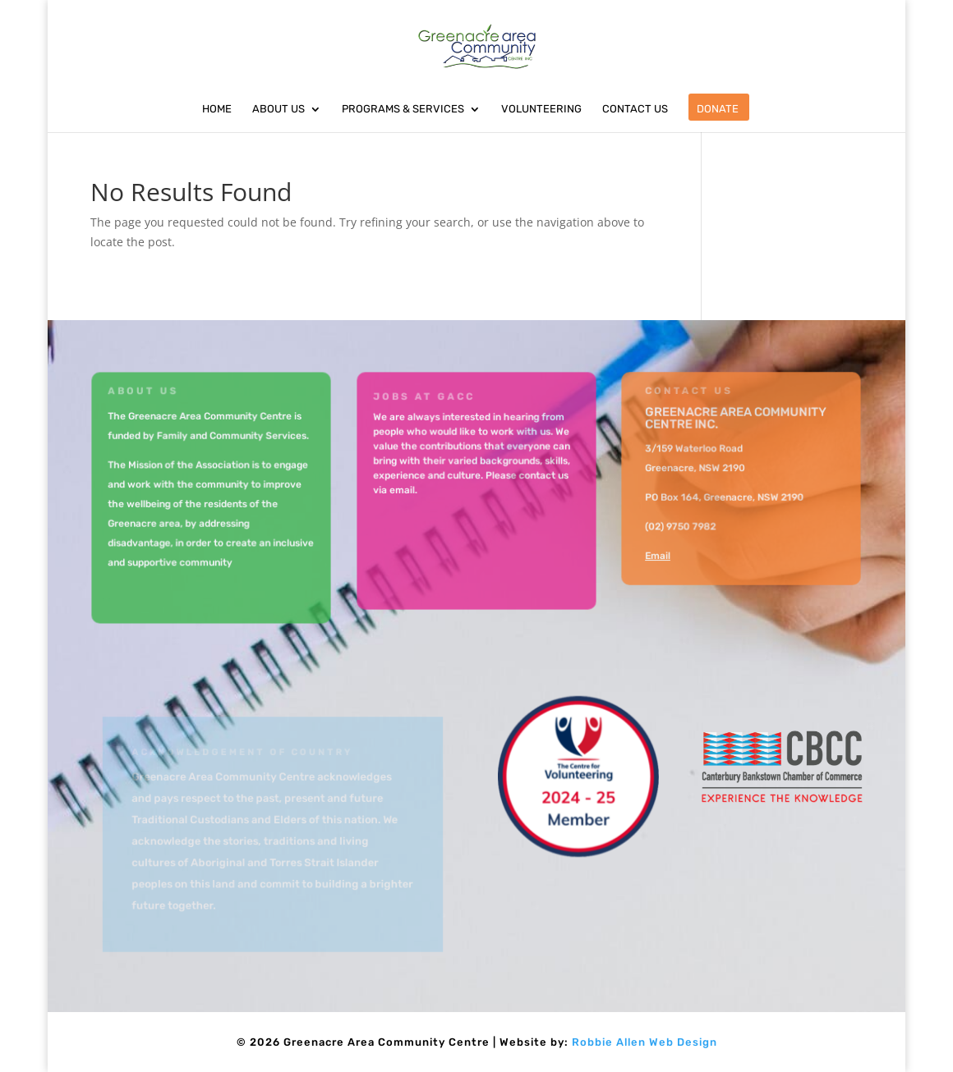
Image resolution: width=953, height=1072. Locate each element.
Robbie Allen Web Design (644, 1042)
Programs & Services (403, 109)
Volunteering (541, 109)
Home (217, 109)
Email (659, 555)
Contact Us (635, 109)
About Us (278, 109)
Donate (718, 109)
